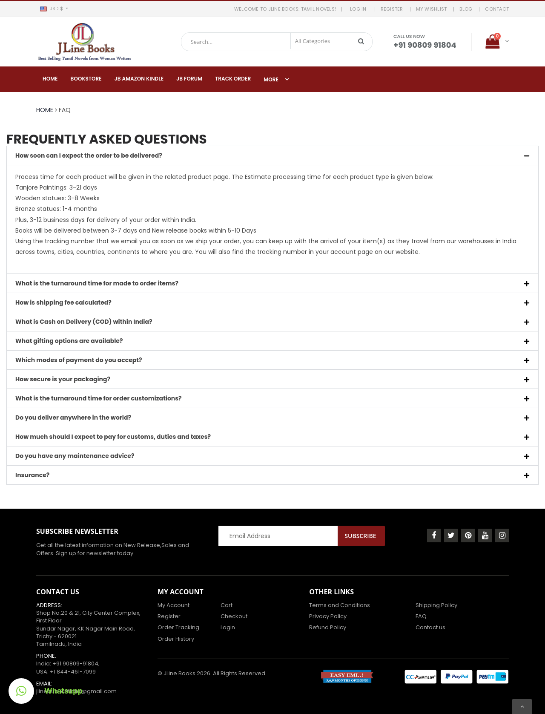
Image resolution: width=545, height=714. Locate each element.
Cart (226, 605)
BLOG (465, 9)
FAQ (421, 616)
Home (50, 78)
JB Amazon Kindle (139, 78)
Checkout (234, 616)
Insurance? (32, 475)
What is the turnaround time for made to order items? (96, 283)
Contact (497, 9)
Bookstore (86, 78)
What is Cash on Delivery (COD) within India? (83, 321)
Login (228, 627)
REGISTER (392, 9)
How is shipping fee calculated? (63, 302)
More (271, 79)
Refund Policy (327, 627)
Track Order (233, 78)
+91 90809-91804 (75, 663)
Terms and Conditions (339, 605)
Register (169, 616)
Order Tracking (178, 627)
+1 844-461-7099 (73, 672)
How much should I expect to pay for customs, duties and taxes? (113, 436)
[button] (54, 9)
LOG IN (359, 9)
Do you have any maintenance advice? (74, 456)
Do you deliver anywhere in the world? (73, 417)
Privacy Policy (328, 616)
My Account (173, 605)
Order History (176, 639)
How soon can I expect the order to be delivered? (88, 155)
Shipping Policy (436, 605)
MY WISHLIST (431, 9)
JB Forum (189, 78)
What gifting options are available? (69, 341)
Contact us (430, 627)
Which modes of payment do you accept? (78, 360)
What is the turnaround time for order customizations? (98, 398)
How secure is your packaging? (62, 379)
